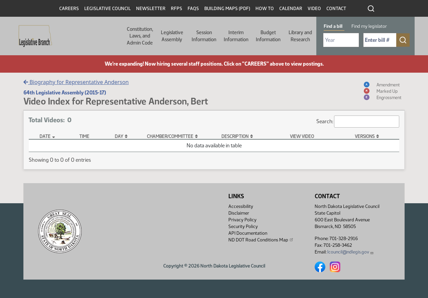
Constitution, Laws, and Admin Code (140, 36)
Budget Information (268, 35)
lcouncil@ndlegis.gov (350, 252)
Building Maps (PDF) (227, 8)
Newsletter (151, 8)
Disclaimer (238, 213)
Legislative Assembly (172, 35)
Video (314, 8)
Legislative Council (107, 8)
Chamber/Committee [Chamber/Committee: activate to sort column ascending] (170, 136)
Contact (336, 8)
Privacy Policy (242, 220)
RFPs (176, 8)
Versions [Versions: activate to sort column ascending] (364, 136)
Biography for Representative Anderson (76, 82)
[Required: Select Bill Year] (341, 40)
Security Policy (243, 226)
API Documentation (247, 233)
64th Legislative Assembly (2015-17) (64, 92)
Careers (69, 8)
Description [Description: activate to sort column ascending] (234, 136)
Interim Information (236, 35)
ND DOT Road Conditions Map (261, 240)
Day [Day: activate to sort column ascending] (119, 136)
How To (264, 8)
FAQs (193, 8)
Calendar (290, 8)
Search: (357, 122)
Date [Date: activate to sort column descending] (44, 136)
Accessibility (240, 206)
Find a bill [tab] (333, 26)
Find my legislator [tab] (369, 26)
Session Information (204, 35)
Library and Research (300, 35)
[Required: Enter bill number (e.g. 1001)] (380, 40)
